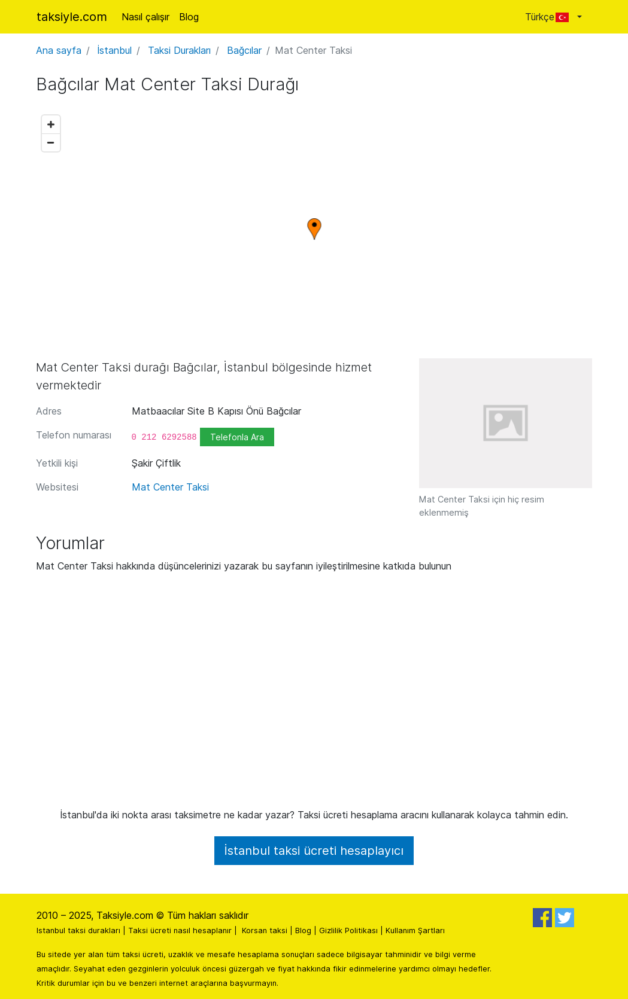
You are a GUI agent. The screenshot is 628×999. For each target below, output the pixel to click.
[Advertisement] (314, 695)
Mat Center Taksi (170, 487)
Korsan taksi (264, 930)
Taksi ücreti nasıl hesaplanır (180, 930)
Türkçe (550, 17)
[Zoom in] (51, 124)
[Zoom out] (51, 142)
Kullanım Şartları (415, 930)
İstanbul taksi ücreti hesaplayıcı (314, 850)
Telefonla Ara (237, 437)
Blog (189, 17)
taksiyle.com (72, 17)
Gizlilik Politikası (348, 930)
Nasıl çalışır (145, 17)
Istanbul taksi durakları (78, 930)
